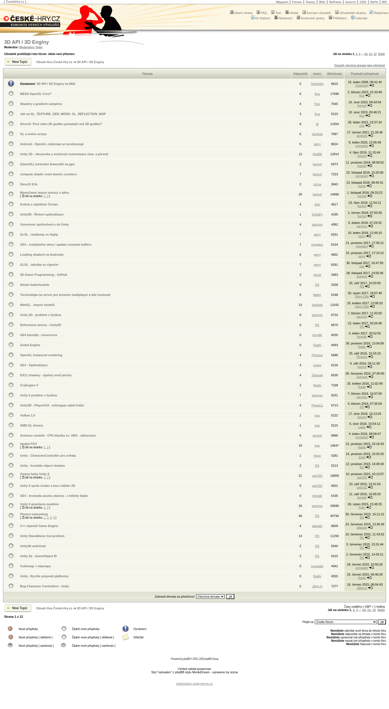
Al (317, 124)
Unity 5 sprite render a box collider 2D (47, 485)
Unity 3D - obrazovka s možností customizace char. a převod (64, 154)
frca (317, 93)
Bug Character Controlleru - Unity (44, 586)
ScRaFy (317, 214)
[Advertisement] (194, 679)
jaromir (317, 435)
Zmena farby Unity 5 (34, 474)
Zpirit (362, 457)
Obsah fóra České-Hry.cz (54, 62)
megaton (317, 244)
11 (370, 54)
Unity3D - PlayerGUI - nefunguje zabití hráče (52, 405)
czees (317, 365)
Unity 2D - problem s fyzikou (40, 315)
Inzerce (350, 2)
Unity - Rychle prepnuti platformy (44, 576)
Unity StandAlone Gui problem (42, 536)
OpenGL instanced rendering (41, 355)
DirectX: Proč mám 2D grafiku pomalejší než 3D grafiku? (61, 124)
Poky (362, 507)
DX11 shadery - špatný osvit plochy (46, 375)
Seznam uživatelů (317, 13)
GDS (363, 2)
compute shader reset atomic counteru (48, 174)
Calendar (359, 18)
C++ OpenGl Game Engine (39, 526)
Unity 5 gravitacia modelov (39, 504)
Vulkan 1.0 (27, 415)
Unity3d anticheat (33, 546)
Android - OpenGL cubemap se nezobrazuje (52, 144)
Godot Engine (30, 345)
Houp (317, 455)
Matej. (317, 294)
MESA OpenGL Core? (35, 93)
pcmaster (362, 145)
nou (361, 125)
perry (317, 144)
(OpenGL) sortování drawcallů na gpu (47, 164)
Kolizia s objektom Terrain (39, 204)
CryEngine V (29, 385)
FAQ (262, 13)
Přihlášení (338, 18)
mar (361, 266)
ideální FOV (28, 443)
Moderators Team (31, 47)
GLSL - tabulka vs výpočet (39, 264)
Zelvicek (317, 375)
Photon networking (34, 514)
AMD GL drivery (31, 425)
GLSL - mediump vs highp (39, 234)
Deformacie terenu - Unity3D (40, 325)
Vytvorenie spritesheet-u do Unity (44, 224)
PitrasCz (317, 405)
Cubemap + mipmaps (35, 566)
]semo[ (361, 105)
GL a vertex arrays (33, 134)
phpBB (186, 658)
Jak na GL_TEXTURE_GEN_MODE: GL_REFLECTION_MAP (63, 114)
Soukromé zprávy (311, 18)
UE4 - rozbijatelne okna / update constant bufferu (55, 244)
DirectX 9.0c (29, 184)
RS (317, 284)
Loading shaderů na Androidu (42, 254)
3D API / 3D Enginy (26, 42)
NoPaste (335, 2)
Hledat (291, 13)
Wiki (322, 2)
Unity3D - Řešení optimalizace (42, 214)
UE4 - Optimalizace (34, 365)
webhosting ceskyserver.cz (194, 683)
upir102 (317, 475)
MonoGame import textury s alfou (44, 192)
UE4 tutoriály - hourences (38, 335)
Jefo (317, 204)
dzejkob (317, 134)
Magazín (282, 2)
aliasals (317, 526)
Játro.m (317, 586)
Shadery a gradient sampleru (41, 104)
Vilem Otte (362, 296)
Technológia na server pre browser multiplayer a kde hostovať (65, 294)
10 (365, 54)
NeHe (374, 2)
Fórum (297, 2)
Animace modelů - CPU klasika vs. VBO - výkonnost (58, 435)
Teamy (310, 2)
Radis (317, 345)
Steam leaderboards (34, 284)
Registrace (378, 13)
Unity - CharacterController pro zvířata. (48, 455)
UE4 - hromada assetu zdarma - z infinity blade (54, 495)
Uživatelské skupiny (350, 13)
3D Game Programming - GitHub (43, 274)
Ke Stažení (260, 18)
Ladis (362, 427)
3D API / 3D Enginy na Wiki (56, 83)
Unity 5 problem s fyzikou (38, 395)
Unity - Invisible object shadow (42, 465)
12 (374, 54)
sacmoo (317, 224)
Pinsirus (317, 355)
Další (381, 54)
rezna (317, 184)
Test (276, 13)
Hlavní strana (241, 13)
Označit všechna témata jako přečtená (359, 65)
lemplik (317, 335)
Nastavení (283, 18)
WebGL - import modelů (37, 304)
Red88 (317, 154)
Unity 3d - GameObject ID (38, 556)
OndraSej (317, 83)
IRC (384, 2)
